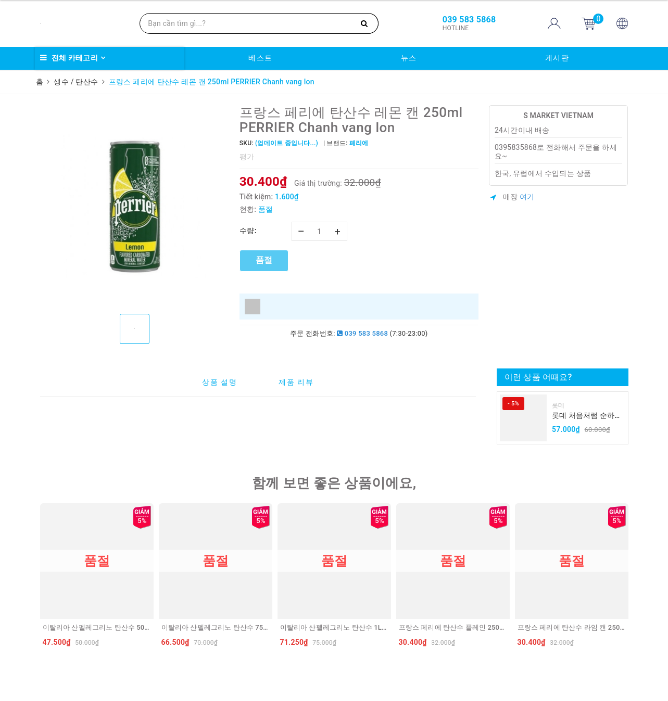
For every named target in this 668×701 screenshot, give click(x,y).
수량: (248, 230)
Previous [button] (37, 577)
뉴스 (409, 58)
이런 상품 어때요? (538, 377)
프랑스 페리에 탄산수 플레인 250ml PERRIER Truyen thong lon (494, 627)
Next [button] (631, 577)
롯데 (558, 405)
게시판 (557, 58)
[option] (134, 205)
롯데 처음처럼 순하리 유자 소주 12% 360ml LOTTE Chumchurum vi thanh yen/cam (587, 416)
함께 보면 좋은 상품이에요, (334, 483)
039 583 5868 (362, 333)
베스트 (260, 58)
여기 (527, 197)
